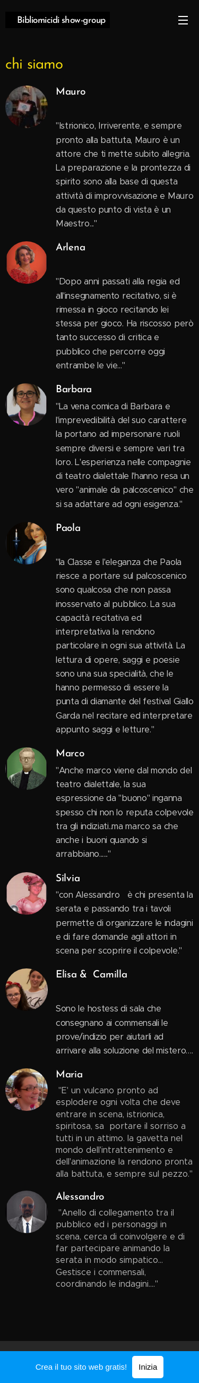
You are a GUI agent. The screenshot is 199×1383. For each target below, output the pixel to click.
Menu (183, 20)
